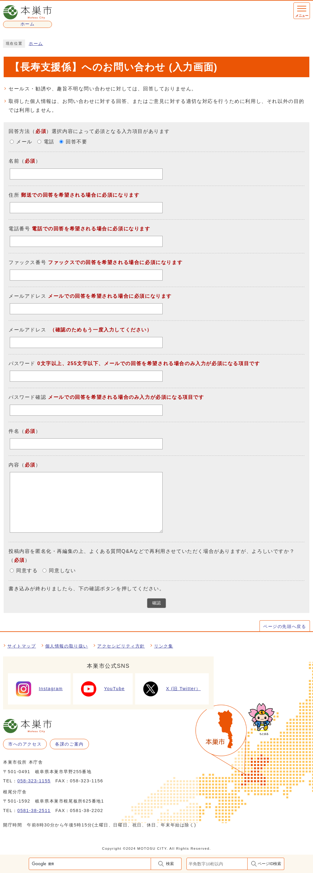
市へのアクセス (25, 744)
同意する (27, 570)
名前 (14, 161)
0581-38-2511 (34, 810)
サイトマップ (21, 646)
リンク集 (163, 646)
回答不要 (76, 141)
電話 (49, 141)
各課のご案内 (69, 744)
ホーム (36, 43)
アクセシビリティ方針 (121, 646)
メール (24, 141)
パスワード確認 (27, 397)
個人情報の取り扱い (66, 646)
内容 (14, 464)
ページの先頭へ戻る (284, 626)
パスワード (22, 363)
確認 (156, 603)
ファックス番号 (27, 262)
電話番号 (19, 228)
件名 (14, 431)
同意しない (62, 570)
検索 (170, 863)
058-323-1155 (34, 780)
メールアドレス (27, 296)
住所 (14, 195)
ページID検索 (270, 863)
